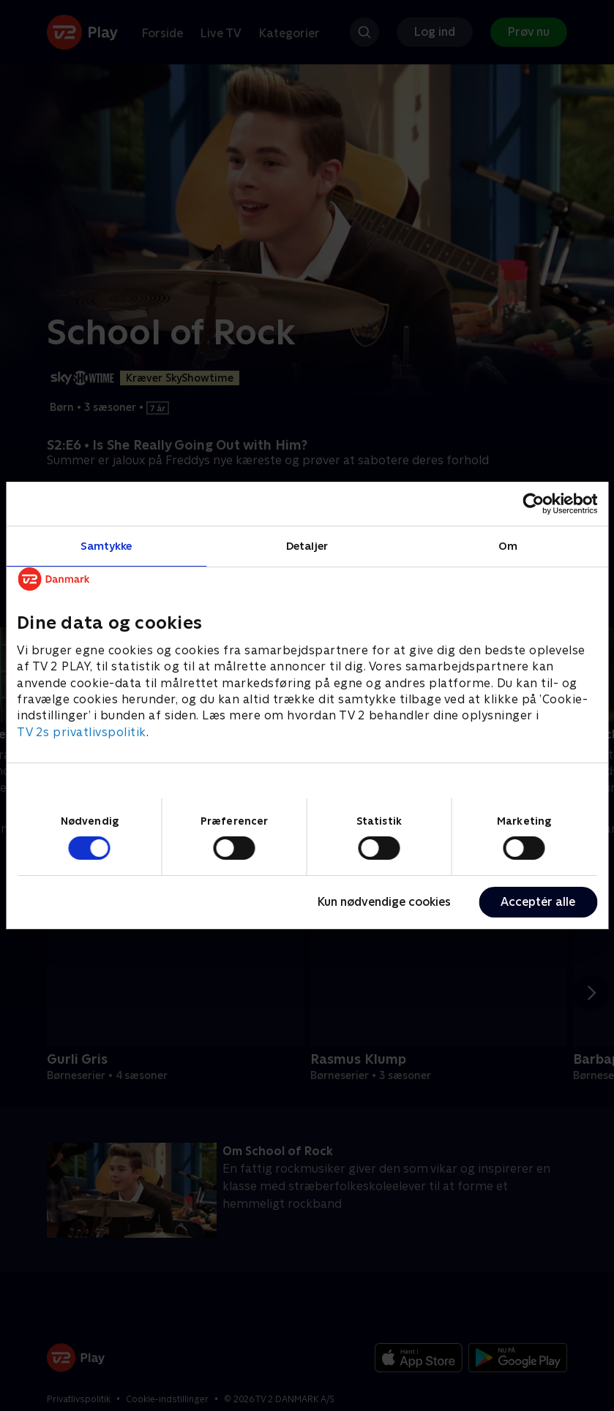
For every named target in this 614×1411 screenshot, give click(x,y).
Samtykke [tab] (106, 546)
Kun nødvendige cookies (384, 902)
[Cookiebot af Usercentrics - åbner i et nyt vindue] (533, 504)
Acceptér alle (538, 902)
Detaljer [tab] (307, 546)
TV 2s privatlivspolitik (81, 732)
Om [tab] (507, 546)
